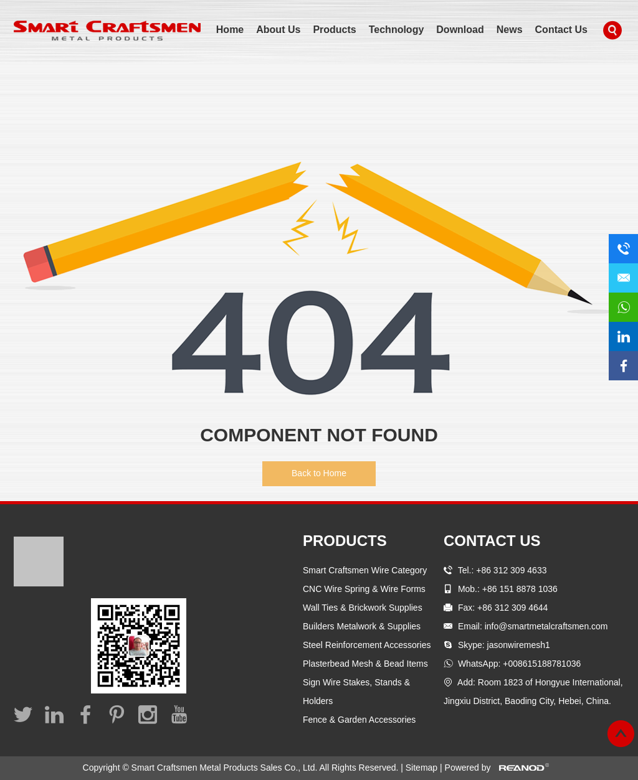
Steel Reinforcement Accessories (367, 645)
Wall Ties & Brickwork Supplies (362, 608)
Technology (396, 29)
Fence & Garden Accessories (359, 720)
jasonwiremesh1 (518, 645)
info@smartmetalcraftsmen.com (546, 626)
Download (459, 29)
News (510, 29)
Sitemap (423, 768)
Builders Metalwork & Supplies (362, 626)
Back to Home (319, 473)
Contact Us (561, 29)
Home (230, 29)
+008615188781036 (542, 664)
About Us (278, 29)
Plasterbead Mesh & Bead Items (365, 664)
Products (334, 29)
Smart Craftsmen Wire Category (365, 570)
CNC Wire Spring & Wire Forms (364, 589)
